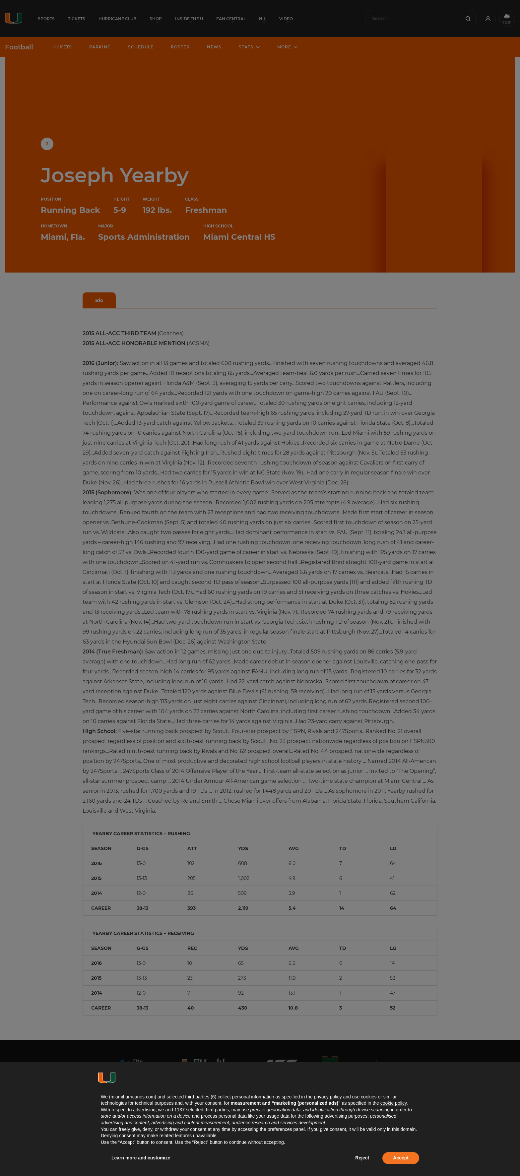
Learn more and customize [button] (140, 1157)
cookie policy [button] (393, 1103)
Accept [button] (401, 1157)
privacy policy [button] (328, 1096)
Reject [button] (362, 1157)
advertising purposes (346, 1116)
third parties (217, 1109)
